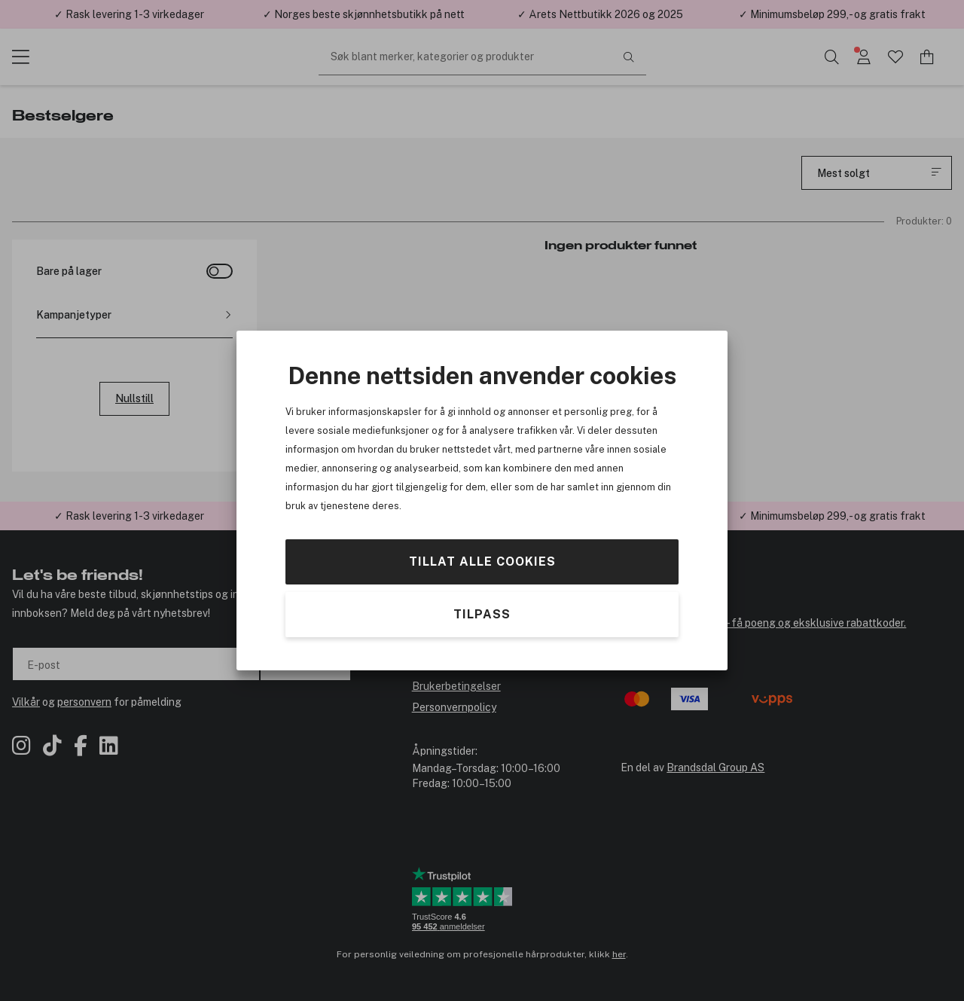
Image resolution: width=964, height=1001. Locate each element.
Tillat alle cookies (482, 561)
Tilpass (482, 614)
